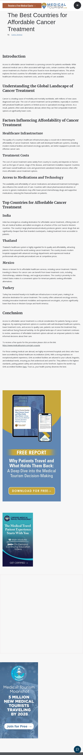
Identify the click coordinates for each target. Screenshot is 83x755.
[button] (77, 5)
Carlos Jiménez (16, 35)
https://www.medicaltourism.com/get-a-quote (21, 345)
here (25, 367)
